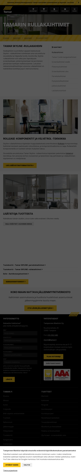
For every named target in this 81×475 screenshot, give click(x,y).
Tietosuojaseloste (10, 470)
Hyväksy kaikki (11, 465)
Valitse (27, 465)
